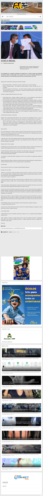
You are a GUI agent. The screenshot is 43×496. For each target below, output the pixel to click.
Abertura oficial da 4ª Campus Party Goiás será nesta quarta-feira (17, 465)
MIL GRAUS (10, 16)
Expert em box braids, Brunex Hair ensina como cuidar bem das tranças (18, 397)
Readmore (12, 359)
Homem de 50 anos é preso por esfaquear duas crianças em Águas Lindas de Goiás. (21, 438)
